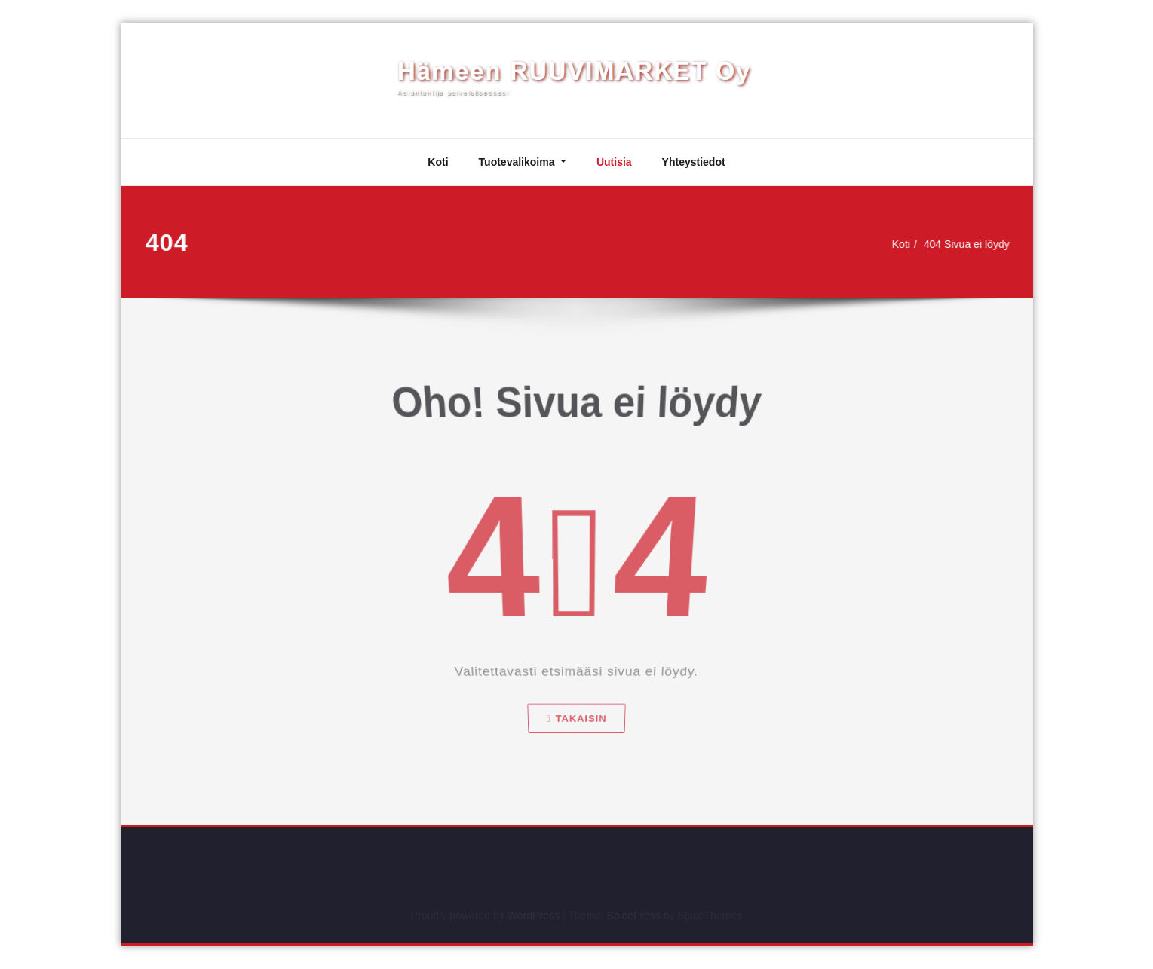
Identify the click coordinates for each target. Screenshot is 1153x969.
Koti (438, 162)
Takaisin (576, 733)
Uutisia (614, 162)
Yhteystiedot (693, 162)
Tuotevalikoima (518, 162)
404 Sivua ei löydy (968, 243)
